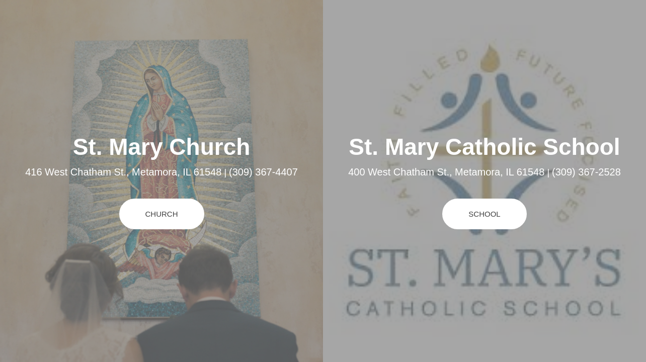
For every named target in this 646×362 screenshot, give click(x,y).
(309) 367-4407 (263, 171)
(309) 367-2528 (586, 171)
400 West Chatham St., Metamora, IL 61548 (446, 171)
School (484, 214)
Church (161, 214)
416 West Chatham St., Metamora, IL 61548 (123, 171)
